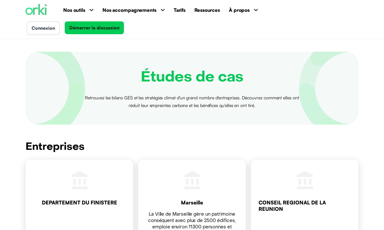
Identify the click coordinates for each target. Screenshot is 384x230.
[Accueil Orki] (36, 10)
